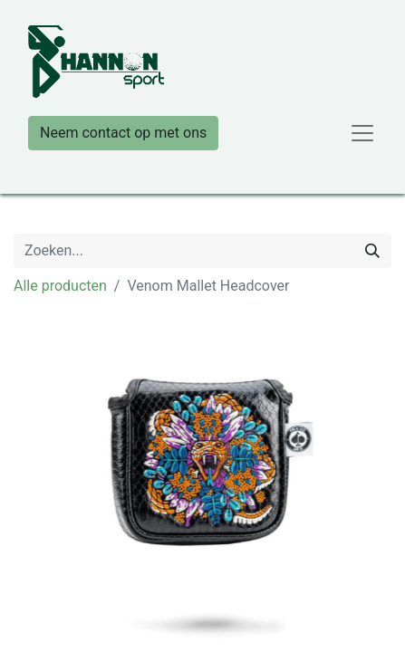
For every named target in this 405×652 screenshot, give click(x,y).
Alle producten (60, 285)
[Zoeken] (372, 251)
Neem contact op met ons (123, 132)
